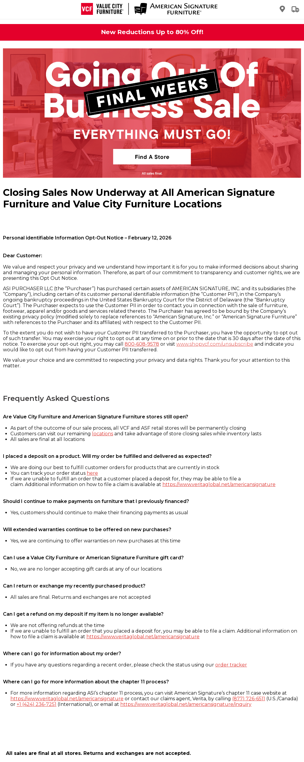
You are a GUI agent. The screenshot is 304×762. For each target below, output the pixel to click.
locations (102, 433)
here (92, 473)
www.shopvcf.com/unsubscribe (214, 344)
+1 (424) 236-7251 (36, 704)
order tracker (231, 665)
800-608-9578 (142, 344)
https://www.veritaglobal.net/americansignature (219, 484)
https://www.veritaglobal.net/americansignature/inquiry (185, 704)
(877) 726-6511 (248, 698)
